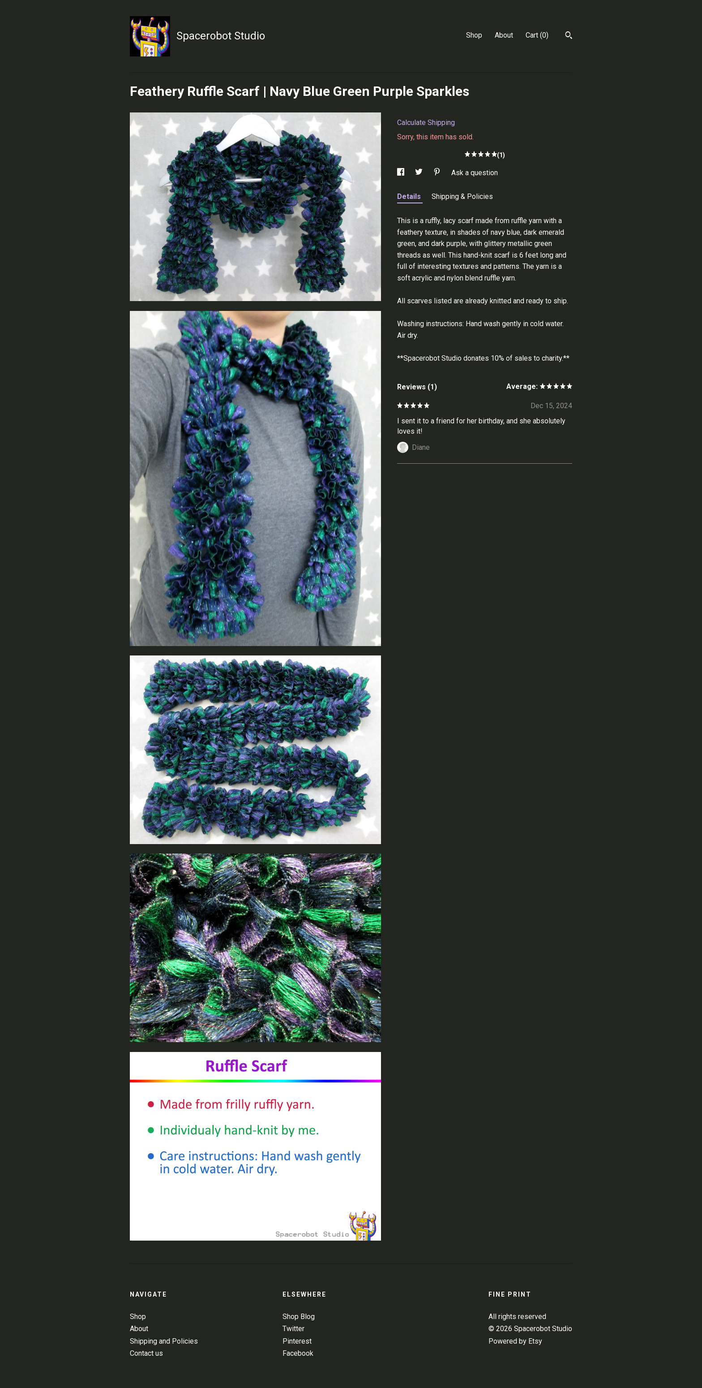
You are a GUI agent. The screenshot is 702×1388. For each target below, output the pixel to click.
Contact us (146, 1353)
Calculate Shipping (426, 122)
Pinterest (297, 1341)
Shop (474, 35)
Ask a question (474, 172)
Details (410, 196)
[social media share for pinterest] (437, 172)
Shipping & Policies (462, 196)
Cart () (537, 35)
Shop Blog (299, 1316)
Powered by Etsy (515, 1341)
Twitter (293, 1328)
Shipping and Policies (164, 1341)
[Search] (568, 36)
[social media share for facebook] (401, 172)
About (504, 35)
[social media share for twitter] (419, 172)
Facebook (298, 1353)
